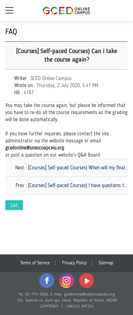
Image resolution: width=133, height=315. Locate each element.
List (14, 205)
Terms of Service (35, 263)
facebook (47, 280)
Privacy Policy (74, 263)
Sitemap (106, 263)
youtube (86, 280)
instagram (66, 280)
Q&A (82, 155)
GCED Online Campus (67, 10)
